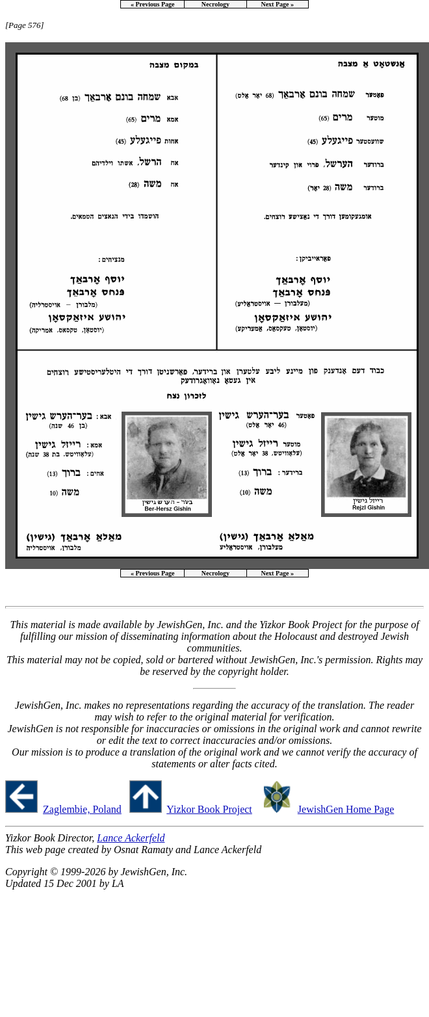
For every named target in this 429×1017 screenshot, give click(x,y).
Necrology (215, 4)
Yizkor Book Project (209, 809)
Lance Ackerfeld (130, 837)
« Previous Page (153, 4)
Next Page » (277, 4)
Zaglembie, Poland (82, 809)
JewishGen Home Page (346, 809)
